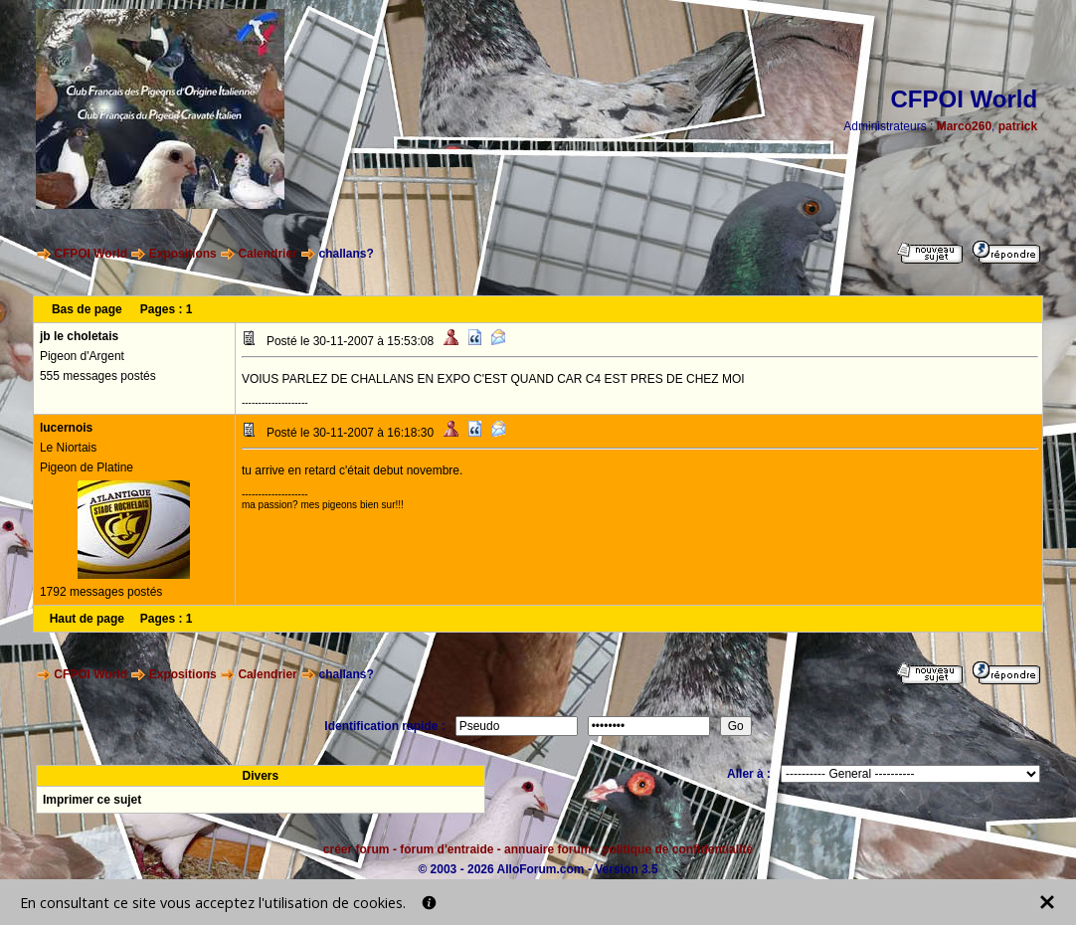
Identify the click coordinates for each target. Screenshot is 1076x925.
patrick (1017, 126)
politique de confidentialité (677, 849)
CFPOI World (90, 254)
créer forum (356, 849)
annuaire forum (547, 849)
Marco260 (964, 126)
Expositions (183, 254)
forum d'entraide (446, 849)
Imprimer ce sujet (92, 800)
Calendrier (267, 254)
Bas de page (87, 309)
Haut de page (87, 619)
